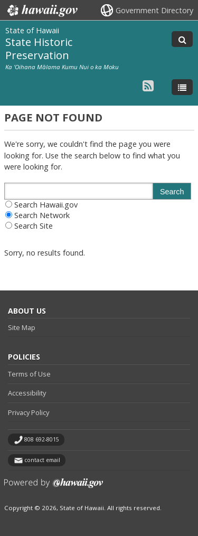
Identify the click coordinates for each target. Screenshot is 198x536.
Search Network (42, 215)
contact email (42, 460)
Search (172, 191)
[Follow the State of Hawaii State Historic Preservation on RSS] (148, 85)
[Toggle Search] (182, 39)
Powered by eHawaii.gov (53, 487)
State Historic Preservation (38, 48)
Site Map (21, 327)
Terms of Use (29, 374)
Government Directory (154, 10)
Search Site (33, 226)
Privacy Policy (28, 412)
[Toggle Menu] (182, 87)
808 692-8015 (41, 439)
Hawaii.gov (41, 10)
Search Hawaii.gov (46, 205)
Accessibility (27, 393)
